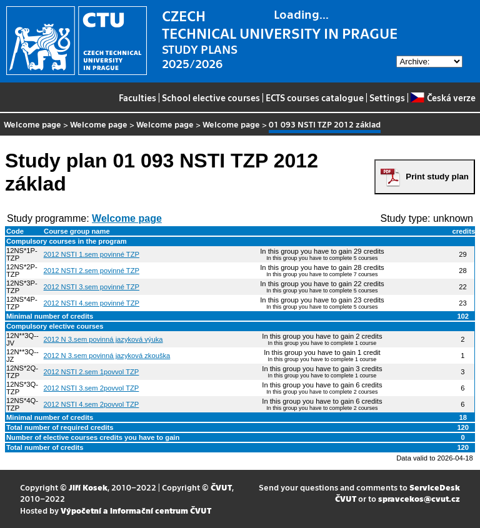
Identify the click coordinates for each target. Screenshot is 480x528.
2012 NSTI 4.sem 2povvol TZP (91, 404)
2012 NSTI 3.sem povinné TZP (91, 287)
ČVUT (221, 487)
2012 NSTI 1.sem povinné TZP (91, 254)
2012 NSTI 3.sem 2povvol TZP (91, 388)
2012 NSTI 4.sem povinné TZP (91, 303)
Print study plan (437, 176)
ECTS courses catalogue (315, 97)
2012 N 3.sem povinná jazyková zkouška (107, 355)
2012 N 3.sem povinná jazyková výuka (103, 339)
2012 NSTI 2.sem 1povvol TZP (91, 372)
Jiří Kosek (88, 487)
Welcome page (32, 124)
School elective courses (211, 97)
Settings (387, 97)
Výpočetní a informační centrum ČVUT (136, 510)
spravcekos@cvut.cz (419, 498)
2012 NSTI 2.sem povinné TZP (91, 270)
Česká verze (443, 97)
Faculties (137, 97)
